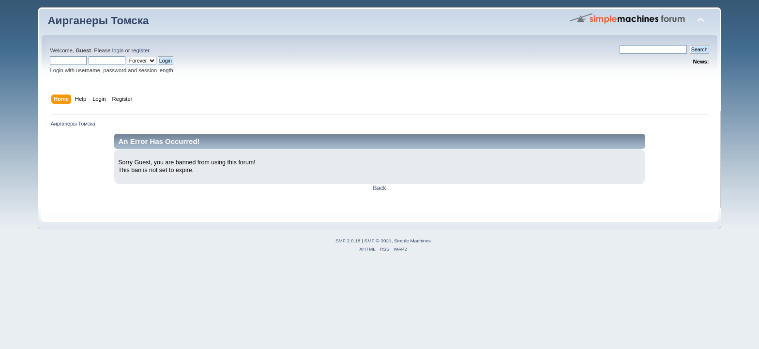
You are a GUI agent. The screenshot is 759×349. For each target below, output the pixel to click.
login (118, 50)
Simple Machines (412, 240)
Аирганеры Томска (98, 21)
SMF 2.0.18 (348, 240)
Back (379, 188)
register (141, 50)
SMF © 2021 (378, 240)
